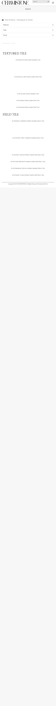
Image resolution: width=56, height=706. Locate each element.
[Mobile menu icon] (53, 3)
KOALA (46, 184)
